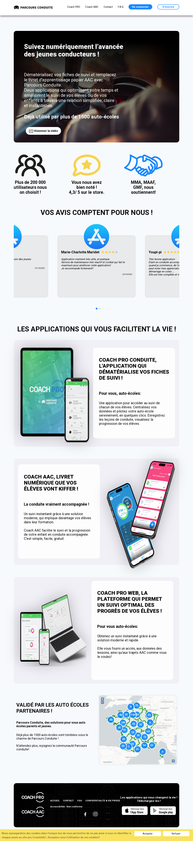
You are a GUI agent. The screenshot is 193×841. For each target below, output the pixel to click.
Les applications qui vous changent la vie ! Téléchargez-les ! (148, 799)
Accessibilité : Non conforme (66, 806)
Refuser (176, 833)
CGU (79, 800)
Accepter (148, 833)
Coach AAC (91, 6)
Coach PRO (73, 6)
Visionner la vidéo (43, 131)
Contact (108, 6)
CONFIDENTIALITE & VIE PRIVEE (102, 800)
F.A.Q (120, 6)
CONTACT (68, 800)
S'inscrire (168, 6)
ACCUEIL (55, 800)
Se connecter (140, 6)
